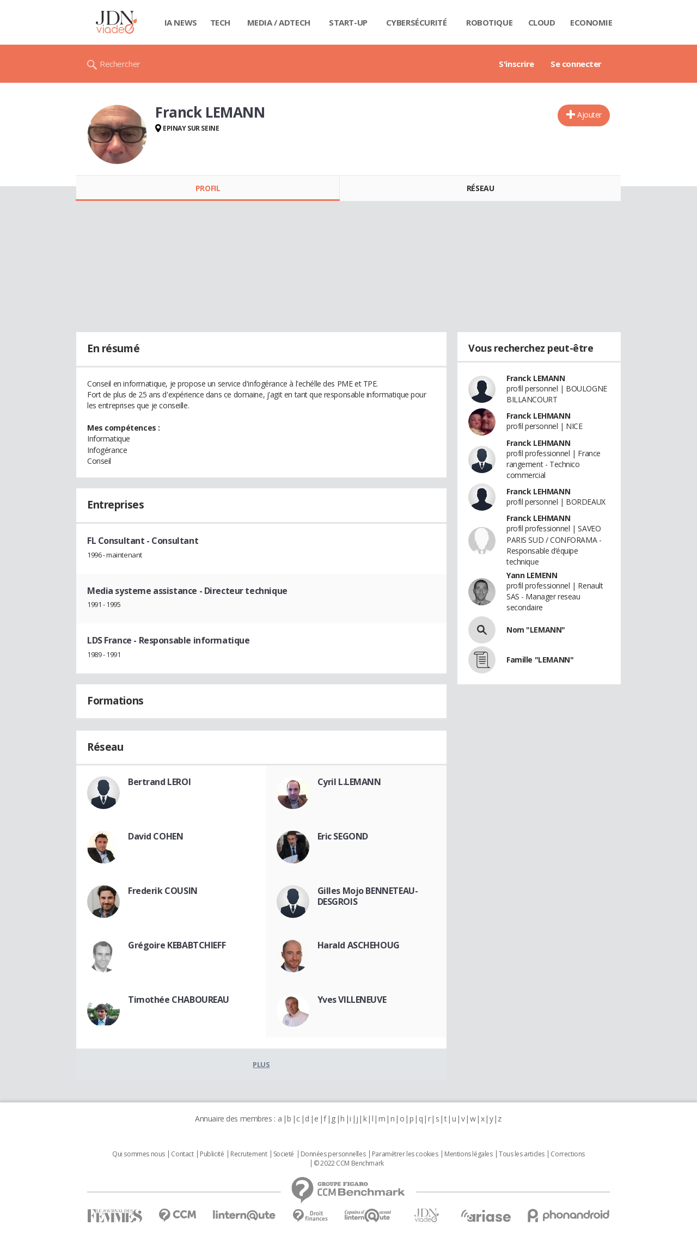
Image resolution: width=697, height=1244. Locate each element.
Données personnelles (333, 1154)
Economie (591, 22)
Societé (283, 1154)
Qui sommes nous (138, 1154)
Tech (220, 22)
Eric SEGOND (342, 836)
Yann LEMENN (531, 575)
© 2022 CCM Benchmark (349, 1163)
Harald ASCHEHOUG (358, 945)
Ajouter (589, 114)
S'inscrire (516, 63)
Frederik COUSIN (163, 891)
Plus (261, 1064)
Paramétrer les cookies (405, 1154)
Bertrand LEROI (159, 782)
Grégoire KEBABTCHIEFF (176, 945)
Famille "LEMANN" (539, 659)
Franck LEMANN (535, 378)
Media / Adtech (278, 22)
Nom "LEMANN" (535, 629)
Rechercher (120, 63)
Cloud (541, 22)
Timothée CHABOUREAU (178, 1000)
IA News (180, 22)
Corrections (567, 1154)
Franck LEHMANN (538, 415)
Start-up (348, 22)
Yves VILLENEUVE (352, 1000)
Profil (207, 188)
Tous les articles (522, 1154)
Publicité (212, 1154)
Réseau (480, 188)
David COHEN (155, 836)
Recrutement (248, 1154)
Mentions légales (468, 1154)
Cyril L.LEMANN (349, 782)
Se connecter (576, 63)
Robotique (489, 22)
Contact (182, 1154)
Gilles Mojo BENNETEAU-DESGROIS (367, 896)
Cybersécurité (416, 22)
